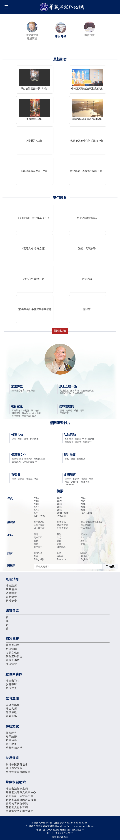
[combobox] (76, 566)
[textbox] (68, 566)
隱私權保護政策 (60, 836)
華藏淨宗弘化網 (62, 7)
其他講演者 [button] (30, 461)
